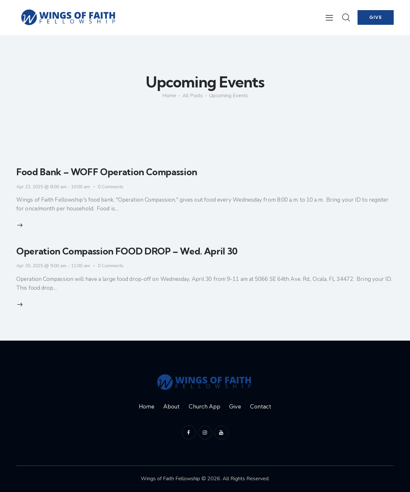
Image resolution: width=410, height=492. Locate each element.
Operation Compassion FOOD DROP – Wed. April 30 (127, 251)
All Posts (193, 95)
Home (169, 96)
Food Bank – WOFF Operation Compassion (106, 171)
